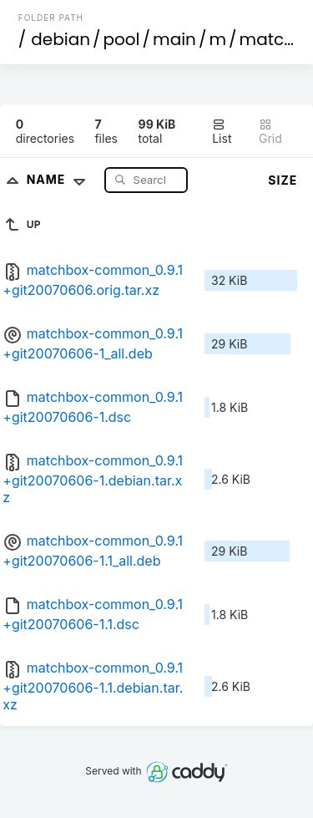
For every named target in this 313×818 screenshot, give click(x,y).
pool (121, 39)
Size (282, 180)
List (221, 131)
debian (60, 39)
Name (60, 179)
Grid (270, 131)
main (174, 39)
